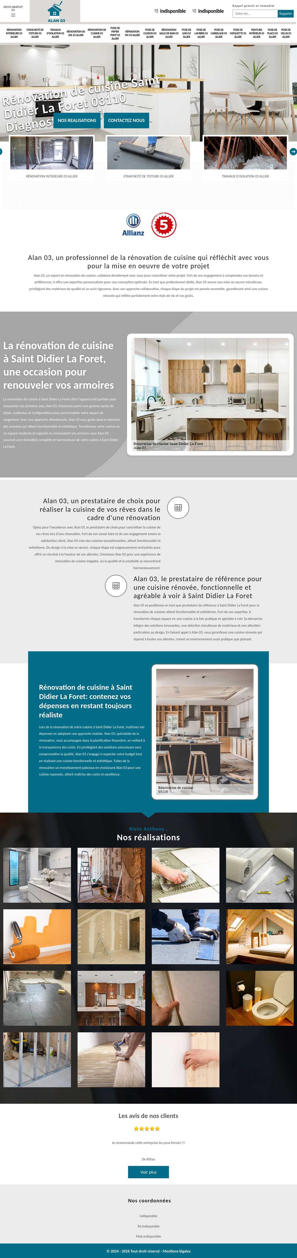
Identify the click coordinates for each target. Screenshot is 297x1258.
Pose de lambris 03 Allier (201, 33)
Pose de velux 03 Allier (286, 33)
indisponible (170, 11)
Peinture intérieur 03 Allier (256, 33)
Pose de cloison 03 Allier (149, 33)
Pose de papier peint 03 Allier (115, 33)
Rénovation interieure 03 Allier (14, 33)
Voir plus (148, 1172)
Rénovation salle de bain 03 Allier (169, 33)
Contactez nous (126, 120)
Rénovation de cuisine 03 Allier (97, 33)
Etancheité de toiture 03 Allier (35, 33)
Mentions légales (177, 1251)
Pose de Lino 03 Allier (186, 33)
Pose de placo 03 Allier (272, 33)
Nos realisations (77, 120)
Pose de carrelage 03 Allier (219, 33)
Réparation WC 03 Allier (132, 33)
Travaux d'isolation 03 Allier (55, 33)
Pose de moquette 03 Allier (238, 33)
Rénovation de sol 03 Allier (76, 33)
